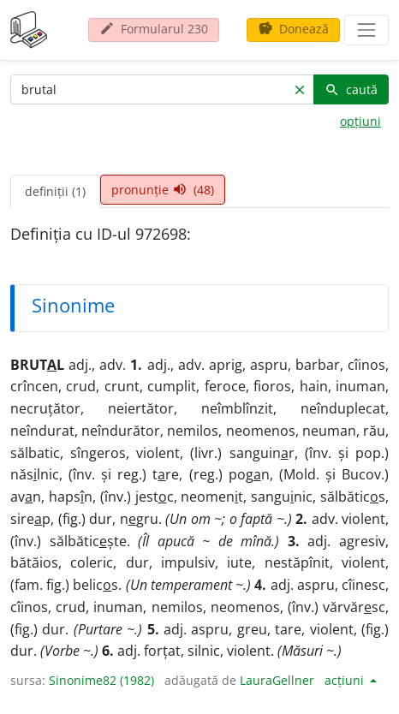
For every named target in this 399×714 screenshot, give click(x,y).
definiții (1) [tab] (55, 191)
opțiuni (360, 121)
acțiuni (346, 680)
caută (351, 89)
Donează (293, 29)
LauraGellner (277, 680)
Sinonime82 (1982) (101, 680)
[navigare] (366, 30)
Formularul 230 (153, 29)
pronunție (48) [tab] (162, 189)
